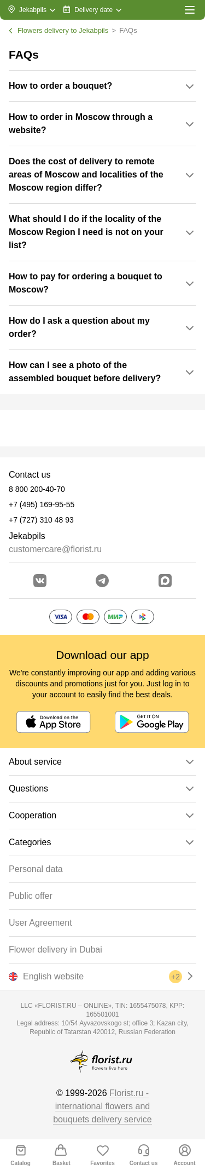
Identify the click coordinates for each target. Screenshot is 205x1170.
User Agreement (40, 922)
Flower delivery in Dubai (55, 949)
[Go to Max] (165, 581)
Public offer (30, 896)
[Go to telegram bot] (102, 581)
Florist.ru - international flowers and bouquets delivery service (102, 1106)
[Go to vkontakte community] (40, 581)
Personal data (36, 869)
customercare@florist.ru (55, 549)
